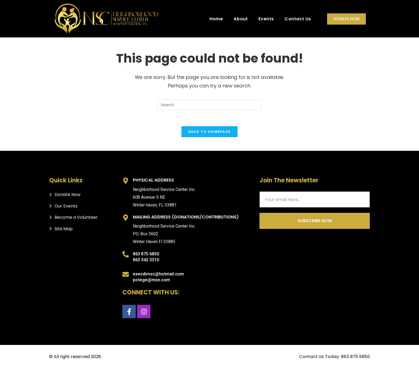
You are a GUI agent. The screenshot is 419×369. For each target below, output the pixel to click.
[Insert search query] (209, 104)
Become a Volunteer (76, 217)
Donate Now (346, 19)
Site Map (64, 229)
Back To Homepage (209, 131)
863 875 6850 (146, 254)
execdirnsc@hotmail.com (158, 273)
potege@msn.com (151, 280)
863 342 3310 (146, 260)
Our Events (66, 206)
